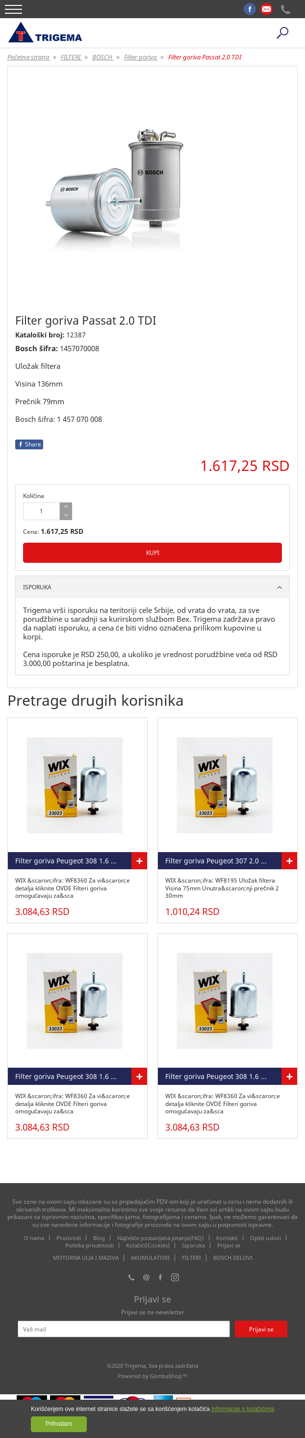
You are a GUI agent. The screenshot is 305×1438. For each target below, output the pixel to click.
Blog (99, 1238)
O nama (34, 1238)
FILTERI (191, 1257)
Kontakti (227, 1238)
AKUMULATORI (150, 1257)
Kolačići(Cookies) (148, 1245)
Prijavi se (228, 1245)
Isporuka (193, 1245)
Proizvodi (68, 1238)
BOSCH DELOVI (233, 1257)
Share (29, 444)
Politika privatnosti (89, 1245)
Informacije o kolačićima (242, 1409)
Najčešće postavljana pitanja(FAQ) (160, 1238)
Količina (33, 495)
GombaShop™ (168, 1376)
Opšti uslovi (265, 1238)
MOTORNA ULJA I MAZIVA (86, 1257)
